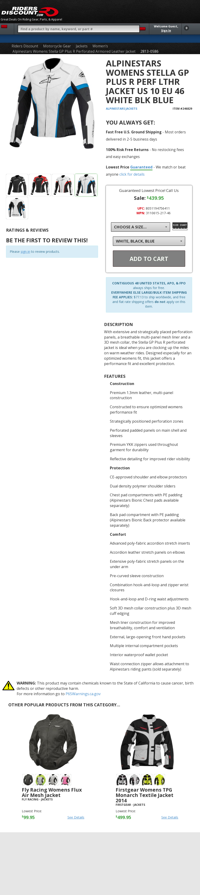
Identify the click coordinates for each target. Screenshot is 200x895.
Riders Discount (25, 46)
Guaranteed (141, 167)
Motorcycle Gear (57, 46)
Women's (100, 46)
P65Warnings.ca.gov (83, 693)
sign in (25, 251)
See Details (75, 817)
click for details (132, 174)
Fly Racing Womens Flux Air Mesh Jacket (52, 792)
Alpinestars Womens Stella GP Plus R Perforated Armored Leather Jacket (74, 51)
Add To (149, 259)
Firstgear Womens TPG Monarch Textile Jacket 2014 (144, 795)
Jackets (82, 46)
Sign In (166, 31)
